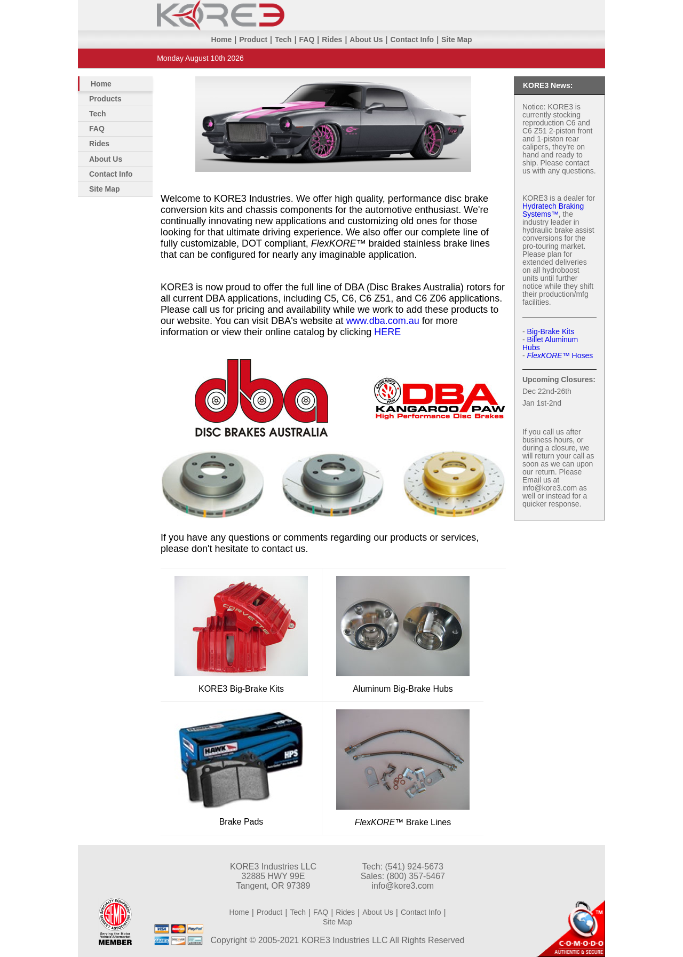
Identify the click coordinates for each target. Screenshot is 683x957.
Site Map (456, 39)
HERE (387, 332)
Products (105, 98)
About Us (366, 39)
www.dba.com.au (382, 320)
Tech (283, 39)
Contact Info (412, 39)
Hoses (560, 355)
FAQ (307, 39)
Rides (332, 39)
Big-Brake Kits (551, 331)
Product (253, 39)
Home (221, 39)
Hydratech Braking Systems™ (553, 210)
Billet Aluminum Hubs (550, 343)
